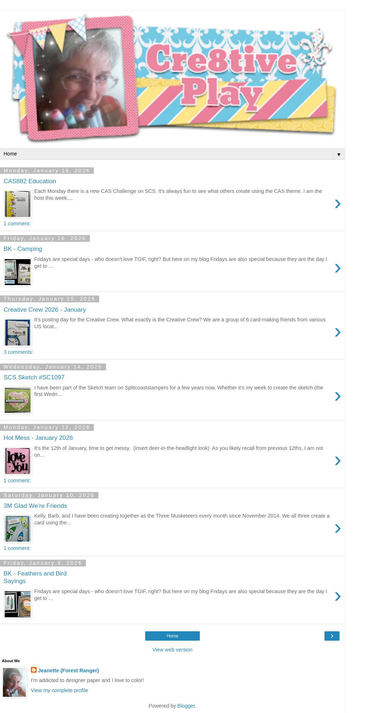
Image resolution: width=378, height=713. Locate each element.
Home (172, 635)
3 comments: (18, 352)
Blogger (186, 706)
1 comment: (17, 223)
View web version (172, 650)
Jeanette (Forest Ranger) (68, 670)
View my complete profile (59, 690)
